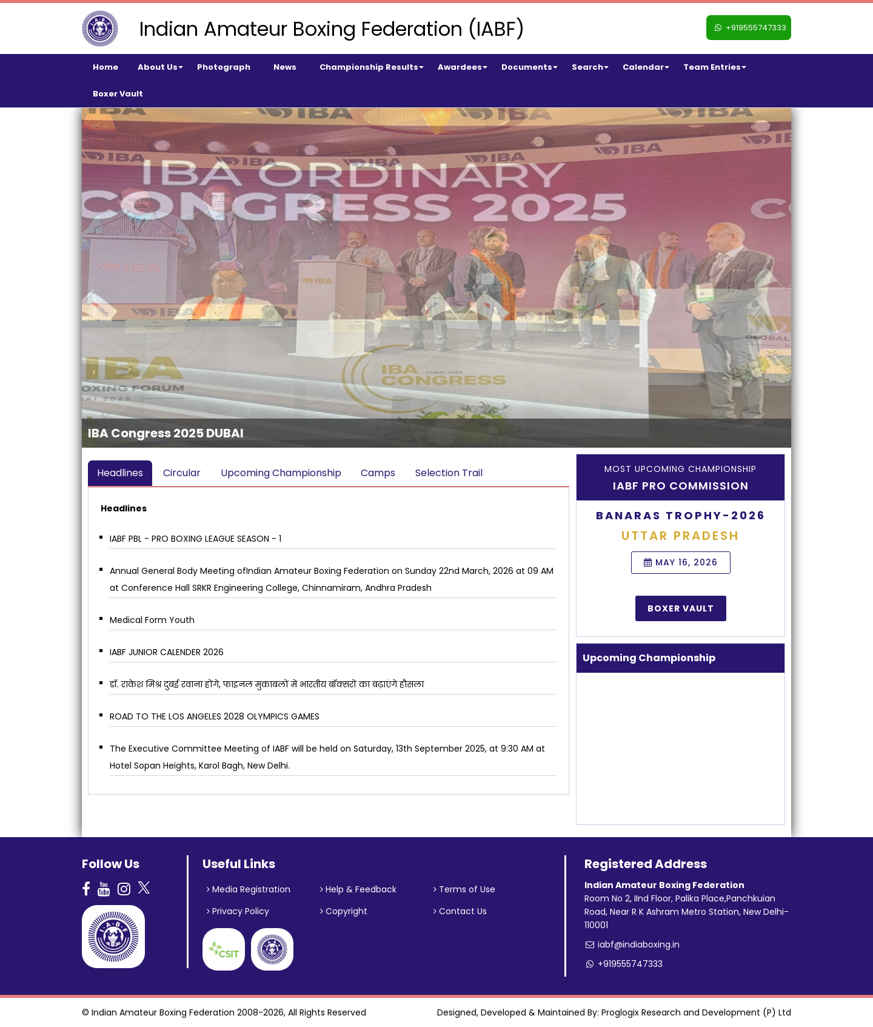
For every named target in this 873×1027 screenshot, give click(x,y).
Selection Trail (449, 473)
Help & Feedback (358, 889)
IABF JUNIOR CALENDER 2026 (167, 652)
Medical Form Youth (152, 620)
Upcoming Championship (281, 473)
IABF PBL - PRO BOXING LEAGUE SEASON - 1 (195, 539)
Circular (182, 473)
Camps (378, 473)
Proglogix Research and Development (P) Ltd (696, 1012)
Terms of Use (464, 889)
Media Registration (248, 889)
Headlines (120, 473)
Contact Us (460, 911)
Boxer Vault (680, 608)
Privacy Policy (238, 911)
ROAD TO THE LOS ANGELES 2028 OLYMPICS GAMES (214, 716)
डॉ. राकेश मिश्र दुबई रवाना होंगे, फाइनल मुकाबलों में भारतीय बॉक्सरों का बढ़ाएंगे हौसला (267, 684)
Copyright (343, 911)
